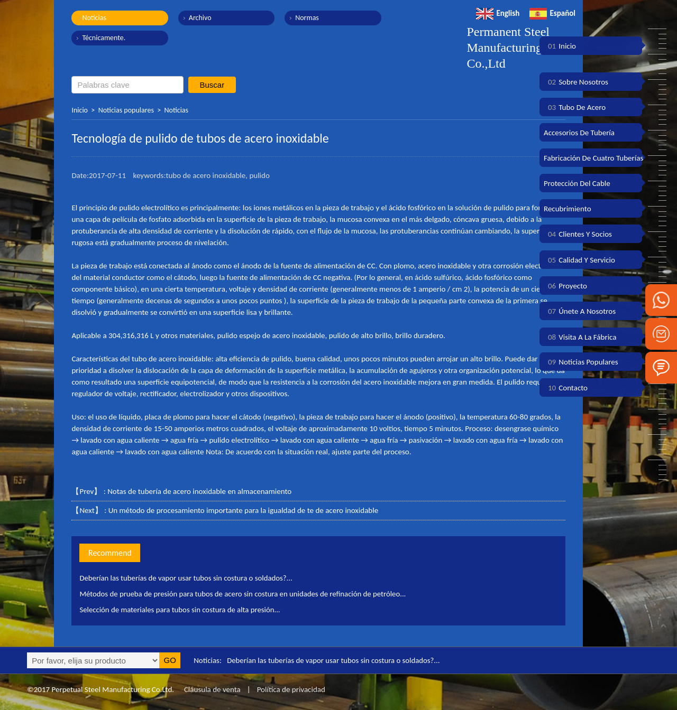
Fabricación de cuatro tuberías (593, 158)
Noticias (94, 17)
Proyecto (565, 286)
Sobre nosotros (576, 82)
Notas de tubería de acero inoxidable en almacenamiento (199, 491)
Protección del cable (577, 183)
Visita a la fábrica (580, 337)
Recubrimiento (567, 208)
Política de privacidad (291, 689)
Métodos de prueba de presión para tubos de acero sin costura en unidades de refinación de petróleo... (245, 594)
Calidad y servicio (579, 260)
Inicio (79, 110)
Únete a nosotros (580, 311)
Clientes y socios (578, 234)
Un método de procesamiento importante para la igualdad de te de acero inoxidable (243, 510)
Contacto (566, 388)
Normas (304, 17)
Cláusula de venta (211, 689)
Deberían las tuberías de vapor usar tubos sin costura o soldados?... (187, 578)
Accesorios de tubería (579, 132)
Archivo (198, 17)
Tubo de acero (575, 107)
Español (552, 13)
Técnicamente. (103, 37)
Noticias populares (126, 110)
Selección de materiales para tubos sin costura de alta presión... (181, 609)
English (497, 13)
